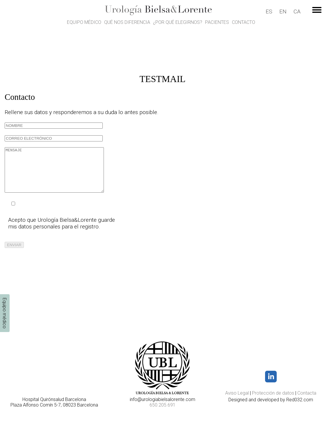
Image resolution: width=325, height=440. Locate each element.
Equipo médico (84, 22)
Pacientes (217, 22)
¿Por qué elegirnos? (177, 22)
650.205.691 (162, 405)
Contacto (243, 22)
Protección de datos (273, 393)
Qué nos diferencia (127, 22)
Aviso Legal (237, 393)
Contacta (306, 393)
